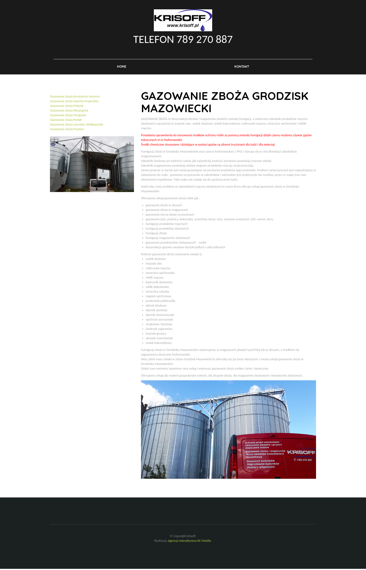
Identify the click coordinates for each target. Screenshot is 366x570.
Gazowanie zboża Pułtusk (66, 107)
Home (121, 67)
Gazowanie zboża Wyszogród (69, 112)
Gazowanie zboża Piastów (67, 131)
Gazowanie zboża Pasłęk (66, 121)
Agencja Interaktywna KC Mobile (189, 542)
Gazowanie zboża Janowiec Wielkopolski (76, 126)
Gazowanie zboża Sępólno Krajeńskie (74, 103)
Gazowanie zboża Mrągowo (68, 117)
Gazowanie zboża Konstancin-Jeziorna (75, 98)
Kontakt (241, 67)
